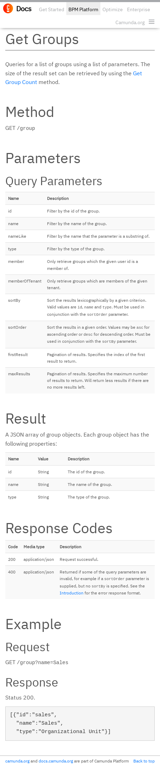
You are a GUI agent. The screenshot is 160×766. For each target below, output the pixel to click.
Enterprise (138, 9)
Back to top (144, 761)
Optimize (112, 9)
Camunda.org (130, 22)
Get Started (51, 9)
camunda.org (17, 761)
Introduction (72, 593)
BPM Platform (83, 9)
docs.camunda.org (56, 761)
